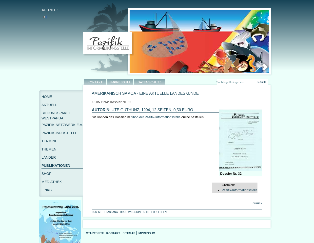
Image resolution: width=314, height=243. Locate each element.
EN (50, 10)
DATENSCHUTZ (149, 82)
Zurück (257, 203)
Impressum (146, 233)
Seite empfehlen (155, 212)
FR (56, 10)
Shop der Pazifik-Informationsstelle (155, 117)
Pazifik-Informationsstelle (239, 190)
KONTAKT (95, 82)
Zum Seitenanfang (105, 212)
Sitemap (128, 233)
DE (44, 10)
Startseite (95, 233)
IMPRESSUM (120, 82)
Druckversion (130, 212)
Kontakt (113, 233)
